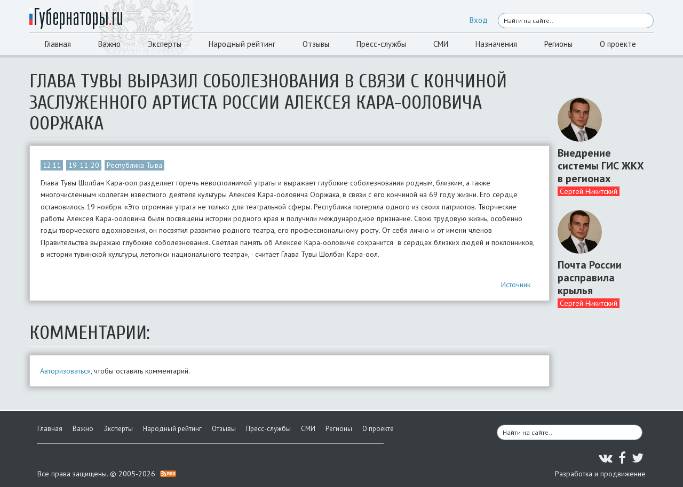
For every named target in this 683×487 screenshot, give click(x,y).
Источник (515, 284)
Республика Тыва (134, 165)
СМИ (440, 44)
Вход (479, 20)
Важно (109, 44)
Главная (58, 44)
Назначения (496, 44)
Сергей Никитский (588, 191)
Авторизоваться (65, 371)
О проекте (618, 44)
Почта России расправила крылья (590, 277)
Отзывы (316, 44)
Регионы (558, 44)
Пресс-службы (381, 44)
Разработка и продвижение (600, 473)
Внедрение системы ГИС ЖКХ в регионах (601, 166)
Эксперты (164, 44)
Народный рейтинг (242, 44)
